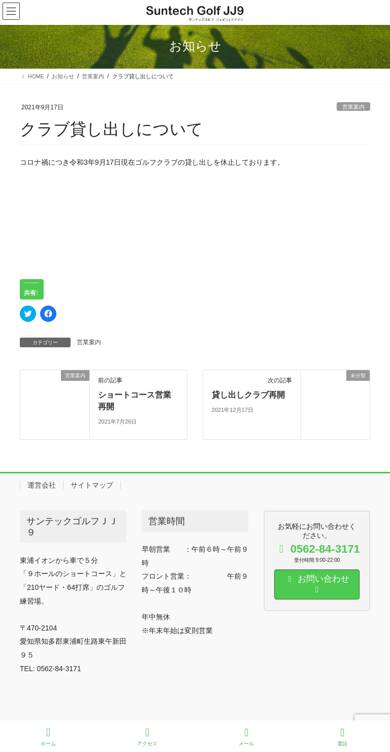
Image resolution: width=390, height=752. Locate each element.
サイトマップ (92, 485)
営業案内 (353, 107)
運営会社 (41, 485)
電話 (342, 736)
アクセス (147, 736)
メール (246, 736)
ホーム (48, 736)
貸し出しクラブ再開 (248, 394)
